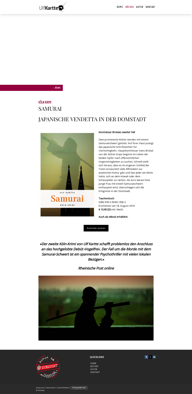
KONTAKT (95, 372)
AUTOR (93, 369)
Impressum (40, 388)
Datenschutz (50, 388)
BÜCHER (94, 366)
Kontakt (150, 7)
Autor (139, 7)
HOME (93, 363)
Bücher (130, 7)
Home (120, 7)
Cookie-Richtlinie (63, 388)
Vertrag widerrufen (79, 388)
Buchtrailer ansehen (96, 228)
